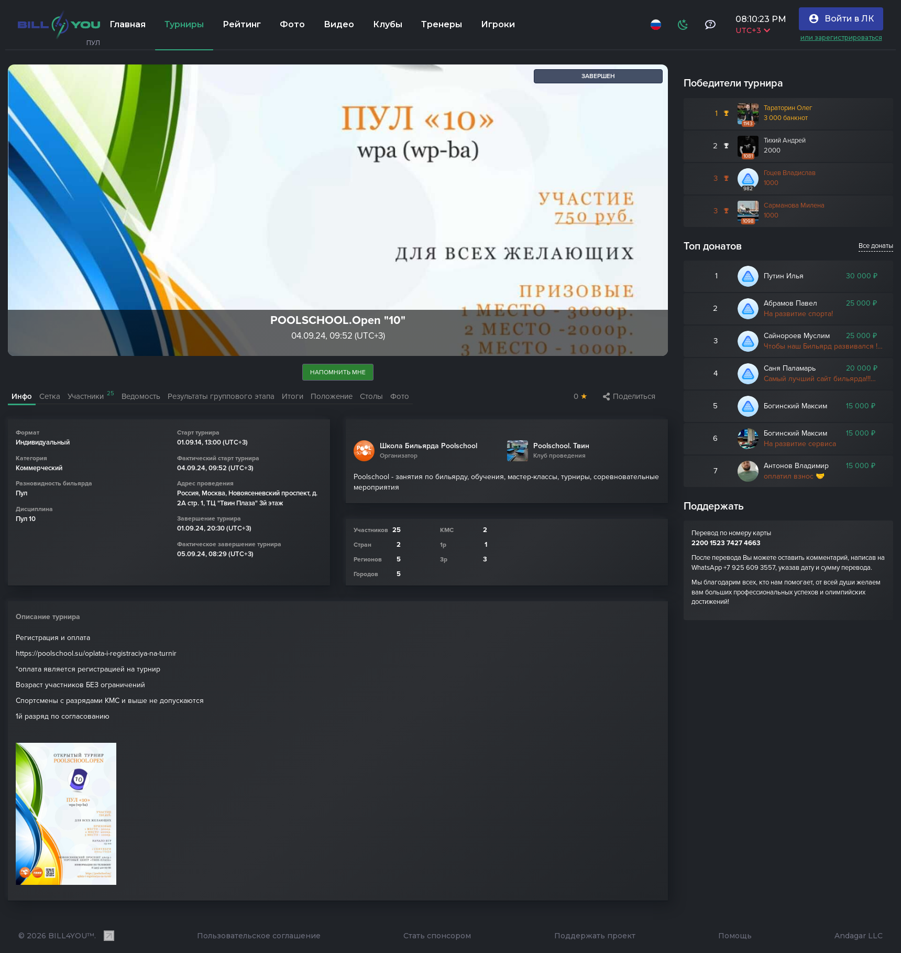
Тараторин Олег (788, 108)
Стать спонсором (437, 936)
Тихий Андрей (785, 140)
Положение (332, 396)
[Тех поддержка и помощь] (710, 24)
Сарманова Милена (794, 205)
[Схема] (683, 24)
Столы (371, 396)
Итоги (292, 396)
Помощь (735, 936)
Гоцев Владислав (790, 173)
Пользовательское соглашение (259, 936)
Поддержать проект (594, 936)
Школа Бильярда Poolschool (428, 446)
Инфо (22, 396)
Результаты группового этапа (221, 396)
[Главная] (59, 24)
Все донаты (876, 246)
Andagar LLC (858, 936)
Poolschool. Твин (561, 446)
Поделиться (629, 396)
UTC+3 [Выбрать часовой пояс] (752, 30)
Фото (399, 396)
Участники (91, 395)
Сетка (49, 396)
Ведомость (141, 396)
